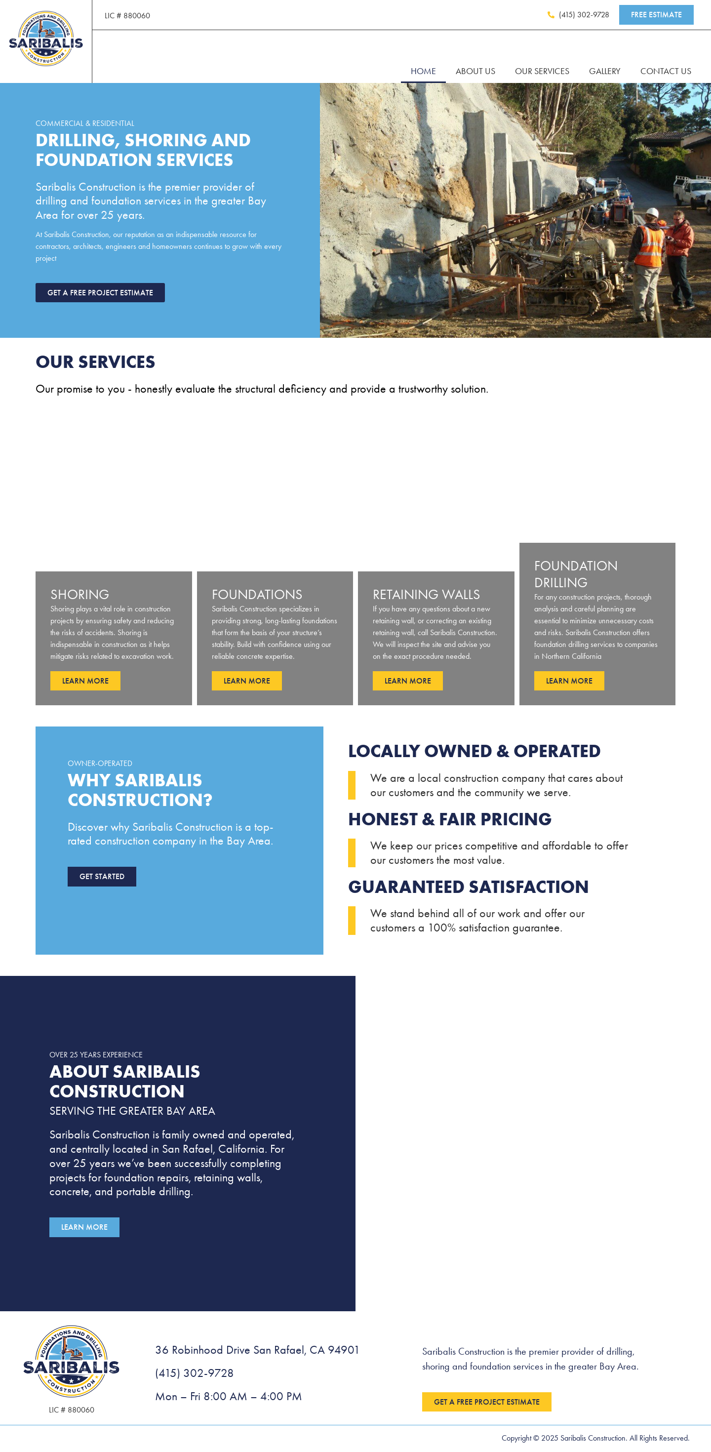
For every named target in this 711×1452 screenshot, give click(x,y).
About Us (475, 71)
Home (423, 71)
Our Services (542, 71)
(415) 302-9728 (194, 1374)
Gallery (605, 71)
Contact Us (665, 71)
